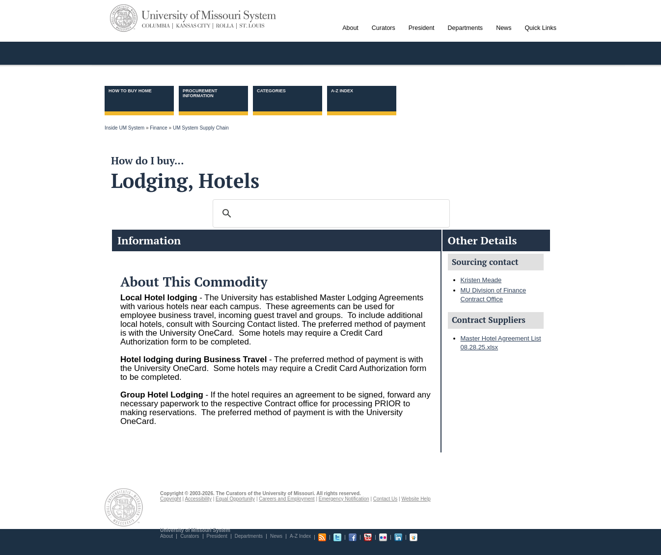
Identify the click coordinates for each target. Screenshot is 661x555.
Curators (189, 536)
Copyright (170, 499)
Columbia (157, 26)
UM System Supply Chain (201, 128)
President (217, 536)
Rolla (225, 26)
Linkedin (398, 537)
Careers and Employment (286, 499)
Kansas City (193, 26)
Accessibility (198, 499)
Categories (271, 90)
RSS (322, 537)
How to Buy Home (130, 90)
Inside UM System (124, 128)
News (276, 536)
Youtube (368, 537)
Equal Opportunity (235, 499)
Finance (158, 128)
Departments (249, 536)
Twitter (337, 537)
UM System (124, 18)
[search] (330, 213)
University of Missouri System (209, 16)
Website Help (415, 499)
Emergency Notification (344, 499)
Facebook (353, 537)
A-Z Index (342, 90)
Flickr (383, 537)
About (166, 536)
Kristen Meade (481, 280)
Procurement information (200, 93)
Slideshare (413, 537)
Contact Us (385, 499)
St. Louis (250, 26)
